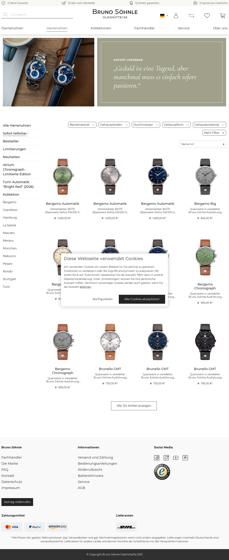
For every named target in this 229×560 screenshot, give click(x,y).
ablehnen (85, 286)
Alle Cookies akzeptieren (142, 299)
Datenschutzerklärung (78, 279)
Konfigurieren (103, 299)
